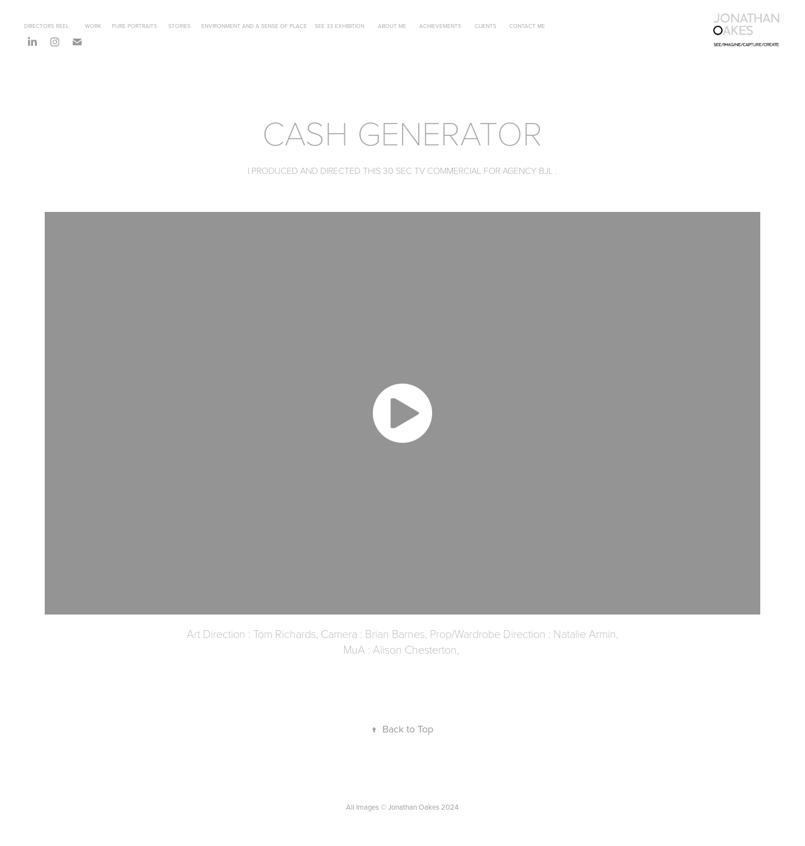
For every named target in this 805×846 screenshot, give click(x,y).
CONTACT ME (527, 26)
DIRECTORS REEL (46, 26)
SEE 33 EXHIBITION (339, 26)
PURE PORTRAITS (134, 26)
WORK (93, 26)
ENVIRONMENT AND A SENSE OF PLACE (254, 26)
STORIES (179, 26)
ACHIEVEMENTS (440, 26)
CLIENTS (485, 26)
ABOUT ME (392, 26)
